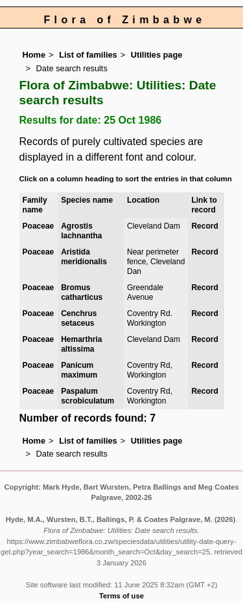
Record (204, 226)
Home (34, 55)
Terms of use (121, 596)
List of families (88, 55)
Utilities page (157, 55)
